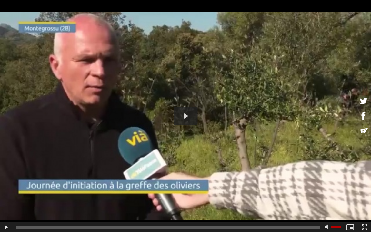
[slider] (168, 227)
